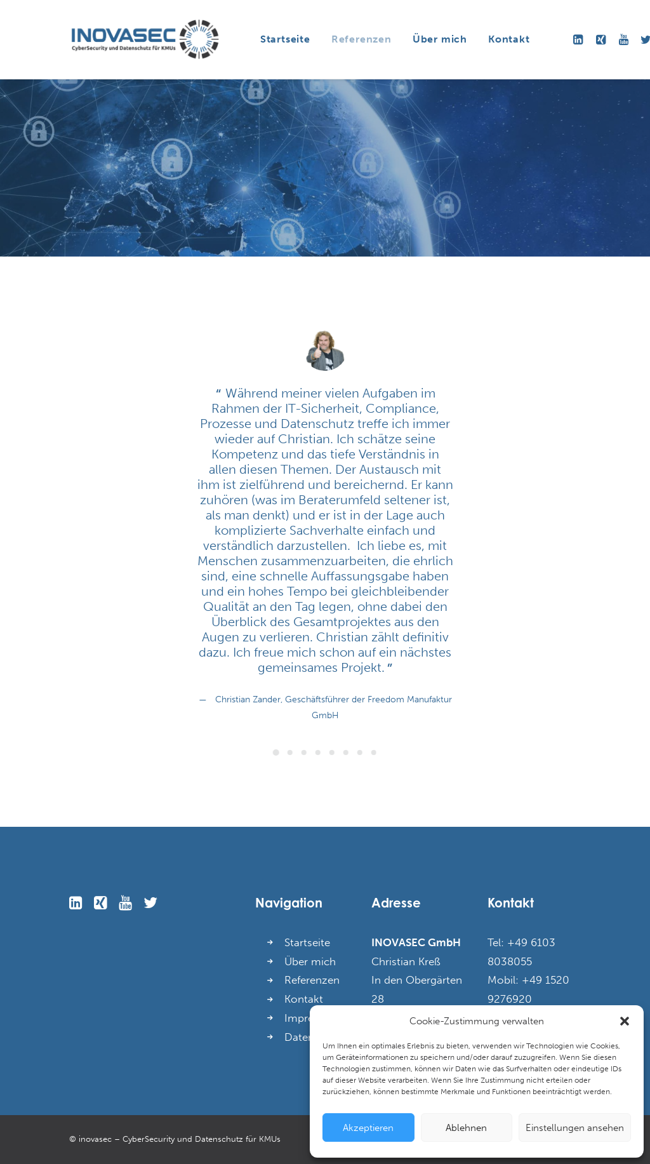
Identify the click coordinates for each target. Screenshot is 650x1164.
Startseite (285, 39)
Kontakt (509, 39)
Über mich (440, 39)
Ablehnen (466, 1128)
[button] (624, 1021)
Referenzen (361, 39)
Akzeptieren (368, 1128)
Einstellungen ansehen (575, 1128)
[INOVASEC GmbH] (144, 39)
